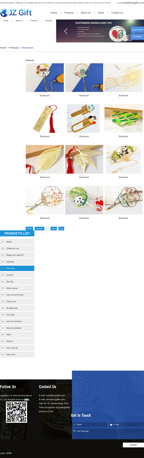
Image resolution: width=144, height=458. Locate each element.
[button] (66, 31)
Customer (137, 36)
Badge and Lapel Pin (15, 255)
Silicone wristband (13, 328)
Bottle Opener (12, 288)
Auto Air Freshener (14, 321)
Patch (8, 335)
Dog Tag (9, 282)
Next (54, 228)
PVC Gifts (10, 315)
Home (54, 12)
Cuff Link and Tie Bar (15, 295)
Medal (8, 242)
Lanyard (9, 275)
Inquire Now (137, 30)
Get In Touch (81, 416)
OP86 (8, 453)
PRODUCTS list (17, 233)
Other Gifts (10, 354)
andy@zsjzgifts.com (133, 2)
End (61, 228)
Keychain (10, 262)
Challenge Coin (12, 248)
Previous (39, 228)
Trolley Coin (11, 301)
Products (69, 12)
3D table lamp (12, 308)
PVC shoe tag (12, 348)
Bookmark (27, 47)
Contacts (48, 20)
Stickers (9, 341)
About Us (86, 12)
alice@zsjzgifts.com (55, 399)
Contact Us (117, 12)
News (101, 12)
